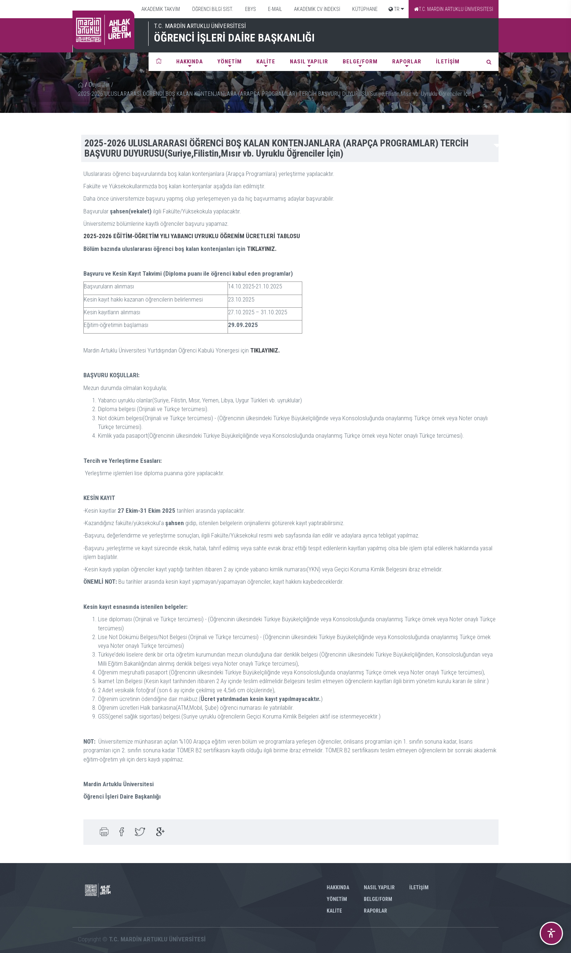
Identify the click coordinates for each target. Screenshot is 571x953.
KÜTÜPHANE (364, 9)
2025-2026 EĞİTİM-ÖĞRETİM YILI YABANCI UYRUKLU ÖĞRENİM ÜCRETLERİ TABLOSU (191, 236)
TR (394, 9)
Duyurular (99, 84)
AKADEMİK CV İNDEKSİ (316, 9)
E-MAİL (274, 9)
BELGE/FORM (360, 61)
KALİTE (265, 61)
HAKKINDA (189, 61)
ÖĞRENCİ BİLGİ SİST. (212, 9)
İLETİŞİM (448, 61)
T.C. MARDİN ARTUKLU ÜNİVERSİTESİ (453, 9)
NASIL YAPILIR (309, 61)
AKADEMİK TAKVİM (160, 9)
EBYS (250, 9)
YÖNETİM (229, 61)
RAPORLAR (406, 61)
